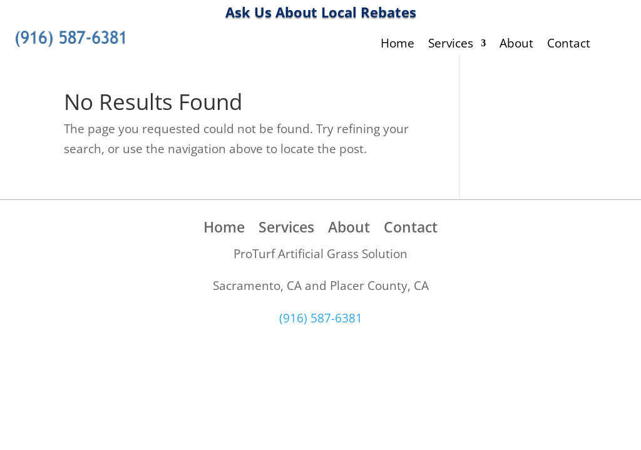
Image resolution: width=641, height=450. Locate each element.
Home (397, 45)
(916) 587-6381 (320, 318)
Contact (568, 45)
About (516, 45)
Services (450, 45)
